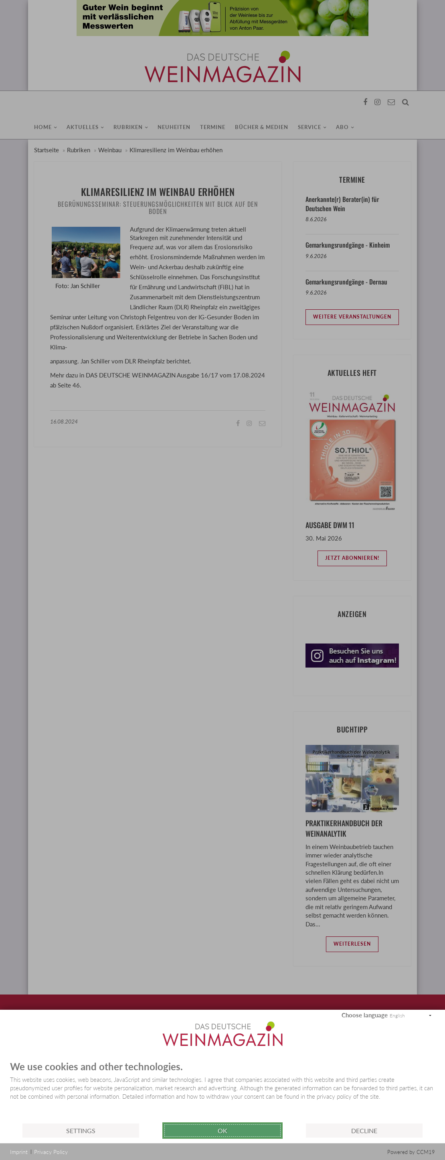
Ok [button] (222, 1130)
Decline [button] (364, 1130)
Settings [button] (80, 1130)
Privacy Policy (51, 1151)
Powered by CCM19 (411, 1152)
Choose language (365, 1015)
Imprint (19, 1151)
